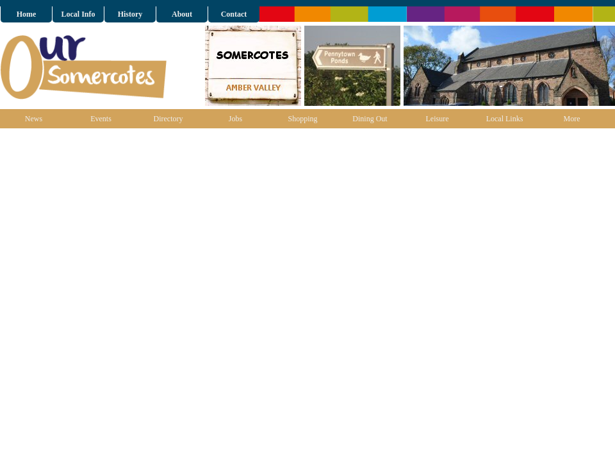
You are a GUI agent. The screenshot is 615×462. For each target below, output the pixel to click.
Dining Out (369, 118)
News (33, 118)
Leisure (437, 118)
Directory (168, 118)
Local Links (504, 118)
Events (100, 118)
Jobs (235, 118)
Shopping (302, 118)
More (572, 118)
